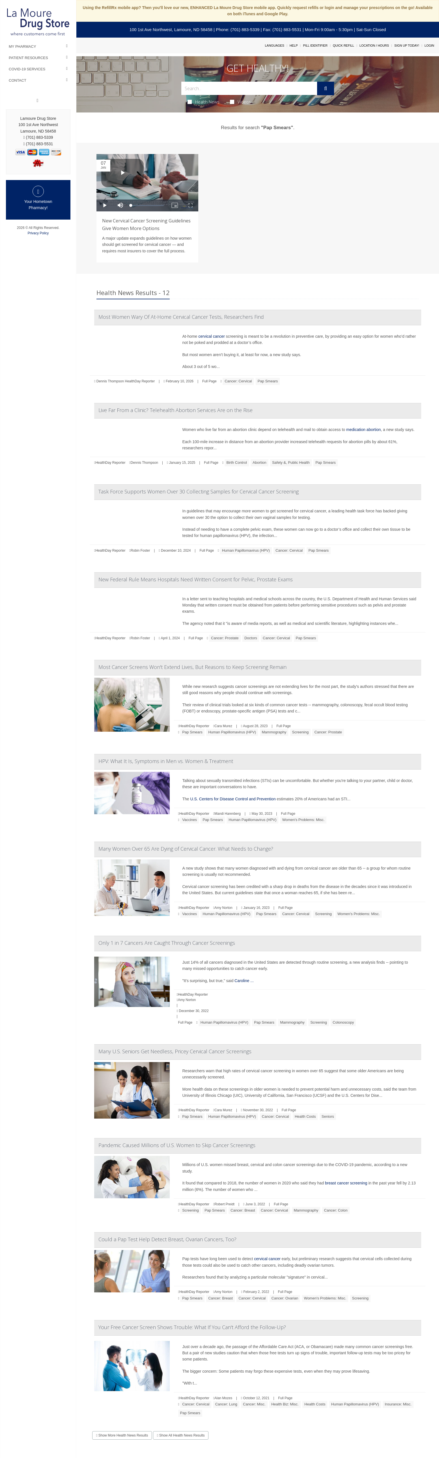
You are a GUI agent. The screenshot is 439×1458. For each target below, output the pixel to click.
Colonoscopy (343, 1022)
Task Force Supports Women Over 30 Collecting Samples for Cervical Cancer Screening (198, 491)
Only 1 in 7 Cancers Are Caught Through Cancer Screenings (166, 942)
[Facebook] (37, 100)
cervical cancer (211, 336)
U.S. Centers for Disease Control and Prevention (233, 799)
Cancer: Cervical (238, 381)
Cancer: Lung (226, 1404)
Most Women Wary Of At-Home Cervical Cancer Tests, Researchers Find (181, 316)
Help (294, 45)
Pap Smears (268, 381)
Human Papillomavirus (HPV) (246, 550)
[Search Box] (249, 88)
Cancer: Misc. (254, 1404)
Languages (274, 45)
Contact (17, 80)
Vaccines (189, 820)
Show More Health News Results (122, 1435)
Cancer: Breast (243, 1210)
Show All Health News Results (181, 1435)
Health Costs (305, 1116)
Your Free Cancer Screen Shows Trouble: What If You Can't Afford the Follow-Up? (192, 1327)
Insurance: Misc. (398, 1404)
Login (429, 45)
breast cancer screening (346, 1183)
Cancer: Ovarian (285, 1298)
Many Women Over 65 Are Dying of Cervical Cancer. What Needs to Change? (185, 848)
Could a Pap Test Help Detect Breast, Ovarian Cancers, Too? (167, 1239)
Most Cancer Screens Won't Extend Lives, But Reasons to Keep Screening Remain (192, 667)
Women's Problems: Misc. (303, 820)
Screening (300, 732)
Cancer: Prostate (225, 638)
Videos (240, 102)
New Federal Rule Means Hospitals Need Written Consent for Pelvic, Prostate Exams (195, 579)
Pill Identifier (315, 45)
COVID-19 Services (27, 69)
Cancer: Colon (336, 1210)
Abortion (259, 462)
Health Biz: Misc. (285, 1404)
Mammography (274, 732)
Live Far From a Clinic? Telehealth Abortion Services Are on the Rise (175, 410)
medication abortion (363, 429)
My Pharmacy (22, 46)
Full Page (209, 381)
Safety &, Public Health (291, 462)
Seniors (328, 1116)
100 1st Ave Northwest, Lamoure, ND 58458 (171, 29)
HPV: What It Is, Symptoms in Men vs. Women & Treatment (165, 761)
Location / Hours (374, 45)
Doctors (250, 638)
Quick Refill (343, 45)
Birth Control (237, 462)
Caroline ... (244, 980)
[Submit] (325, 88)
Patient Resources (28, 58)
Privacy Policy (38, 233)
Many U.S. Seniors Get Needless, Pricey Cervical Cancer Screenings (174, 1051)
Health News (204, 102)
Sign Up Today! (406, 45)
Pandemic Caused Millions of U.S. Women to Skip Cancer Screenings (176, 1145)
